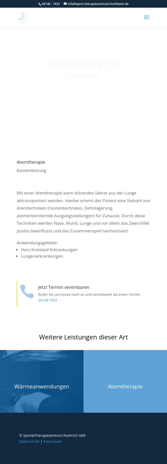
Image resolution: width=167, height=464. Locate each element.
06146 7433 (47, 300)
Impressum (52, 441)
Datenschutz (29, 441)
